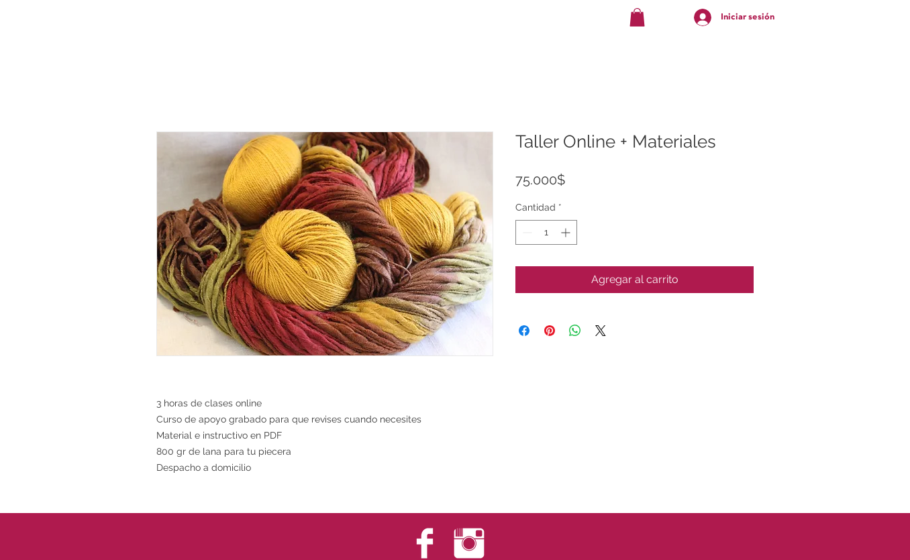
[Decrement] (525, 232)
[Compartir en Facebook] (524, 331)
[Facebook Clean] (424, 543)
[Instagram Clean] (469, 543)
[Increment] (566, 232)
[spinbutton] (546, 232)
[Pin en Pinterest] (550, 331)
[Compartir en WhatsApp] (575, 331)
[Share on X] (601, 331)
